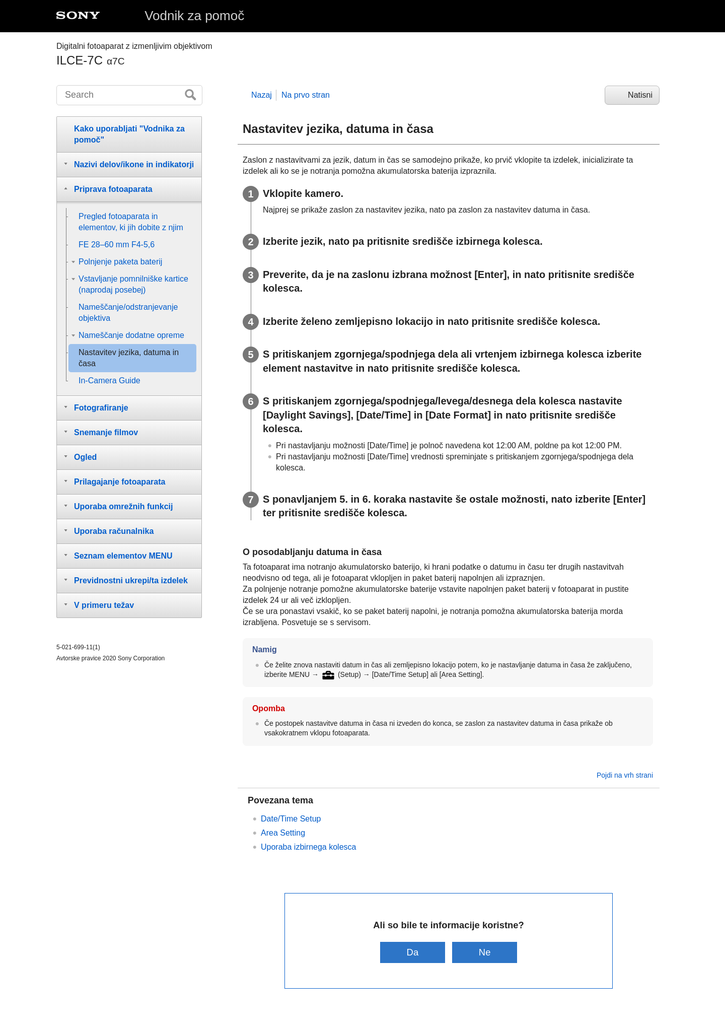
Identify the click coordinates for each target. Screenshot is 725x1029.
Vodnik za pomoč (194, 15)
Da (413, 952)
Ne (485, 952)
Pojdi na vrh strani (625, 775)
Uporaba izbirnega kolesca (308, 847)
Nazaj (261, 95)
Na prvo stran (305, 95)
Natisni (640, 95)
